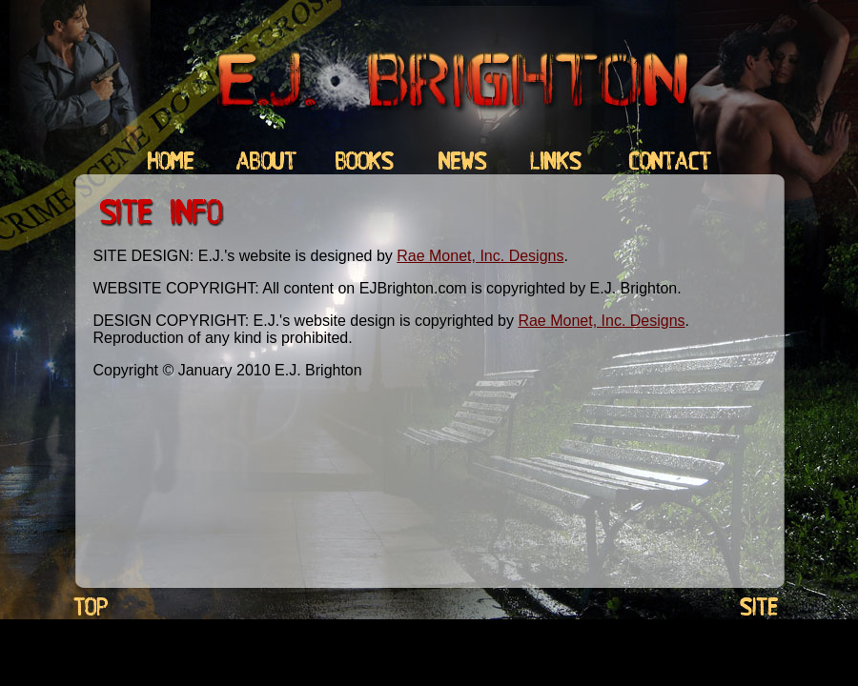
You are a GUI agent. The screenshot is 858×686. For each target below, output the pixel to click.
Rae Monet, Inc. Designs (480, 256)
